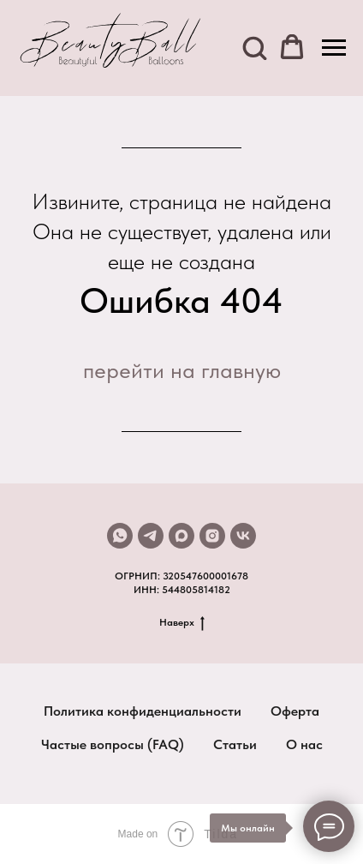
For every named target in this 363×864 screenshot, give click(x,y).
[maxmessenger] (181, 536)
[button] (254, 47)
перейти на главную (182, 370)
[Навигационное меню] (334, 48)
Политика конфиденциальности (142, 711)
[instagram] (212, 536)
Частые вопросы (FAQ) (112, 744)
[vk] (243, 536)
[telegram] (151, 536)
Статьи (235, 744)
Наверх (182, 622)
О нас (304, 744)
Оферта (295, 711)
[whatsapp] (120, 536)
